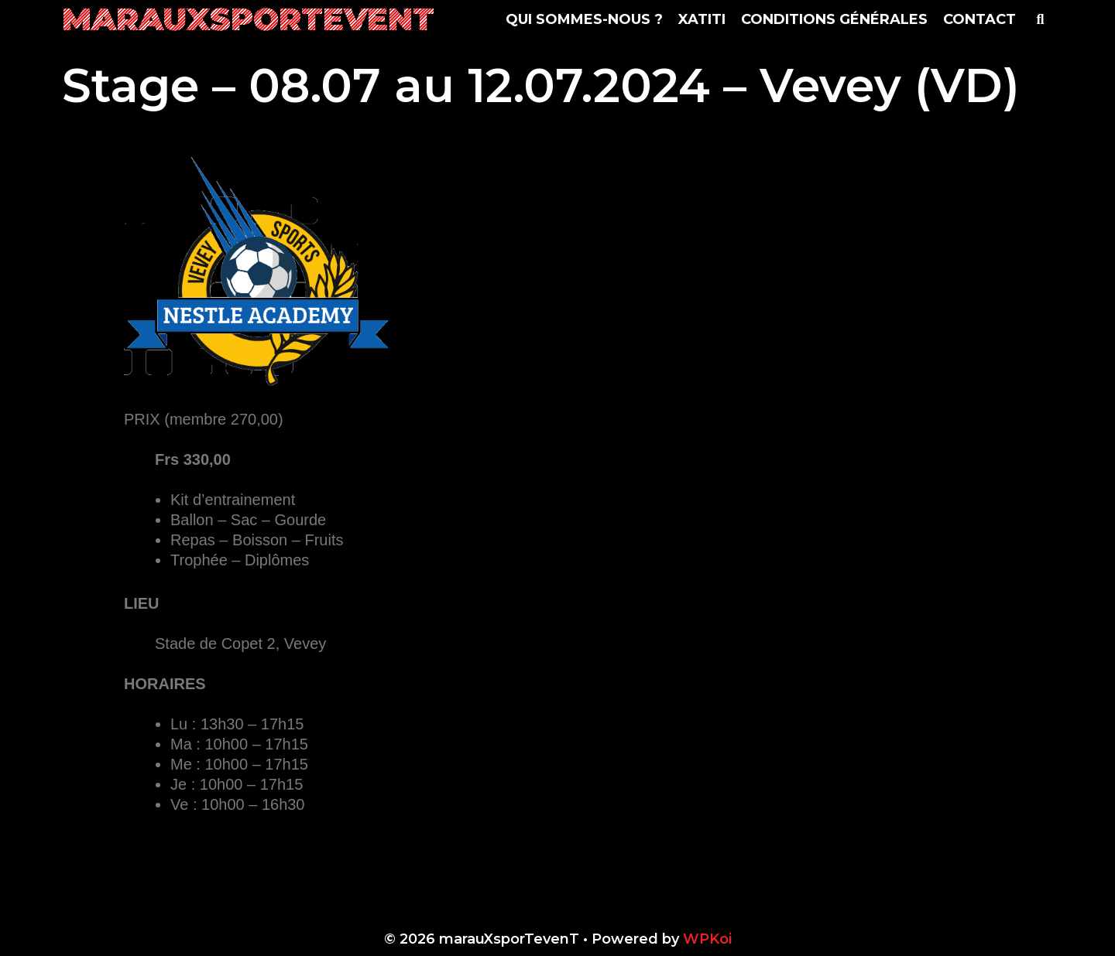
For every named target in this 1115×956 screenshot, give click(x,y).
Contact (979, 19)
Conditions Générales (834, 19)
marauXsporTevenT (248, 19)
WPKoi (707, 938)
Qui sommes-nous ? (584, 19)
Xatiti (702, 19)
